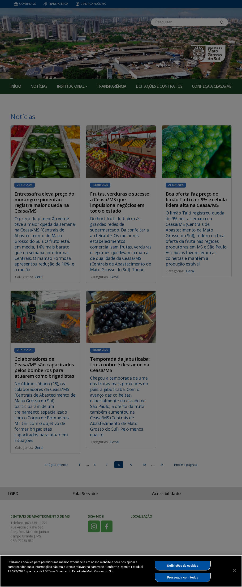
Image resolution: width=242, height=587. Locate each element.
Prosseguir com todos (182, 577)
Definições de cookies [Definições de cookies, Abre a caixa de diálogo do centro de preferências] (182, 565)
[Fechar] (234, 570)
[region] (121, 571)
